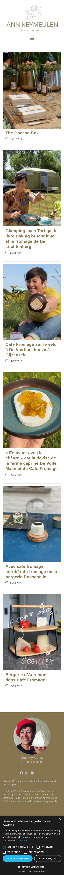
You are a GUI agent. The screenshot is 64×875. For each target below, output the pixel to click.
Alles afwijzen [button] (48, 858)
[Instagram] (26, 773)
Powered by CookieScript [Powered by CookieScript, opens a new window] (32, 871)
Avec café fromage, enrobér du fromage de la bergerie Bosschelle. (31, 571)
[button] (32, 867)
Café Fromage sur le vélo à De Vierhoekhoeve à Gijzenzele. (31, 349)
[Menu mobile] (32, 39)
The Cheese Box (22, 133)
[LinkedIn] (32, 773)
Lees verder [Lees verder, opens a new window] (23, 840)
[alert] (32, 845)
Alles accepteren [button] (17, 858)
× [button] (60, 819)
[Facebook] (21, 773)
